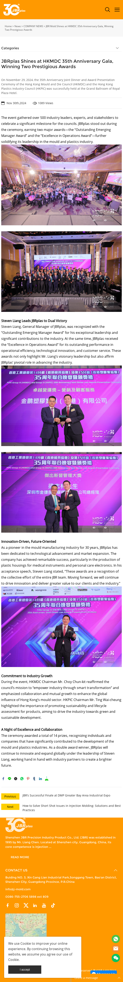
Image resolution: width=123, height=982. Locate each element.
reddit (47, 779)
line (9, 779)
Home (8, 26)
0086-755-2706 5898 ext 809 (26, 897)
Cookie (25, 943)
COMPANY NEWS (33, 26)
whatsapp (22, 779)
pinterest (28, 779)
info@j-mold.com (18, 889)
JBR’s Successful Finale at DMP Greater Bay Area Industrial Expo (66, 795)
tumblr (34, 779)
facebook (3, 779)
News (17, 26)
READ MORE (20, 857)
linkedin (40, 779)
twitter (16, 779)
